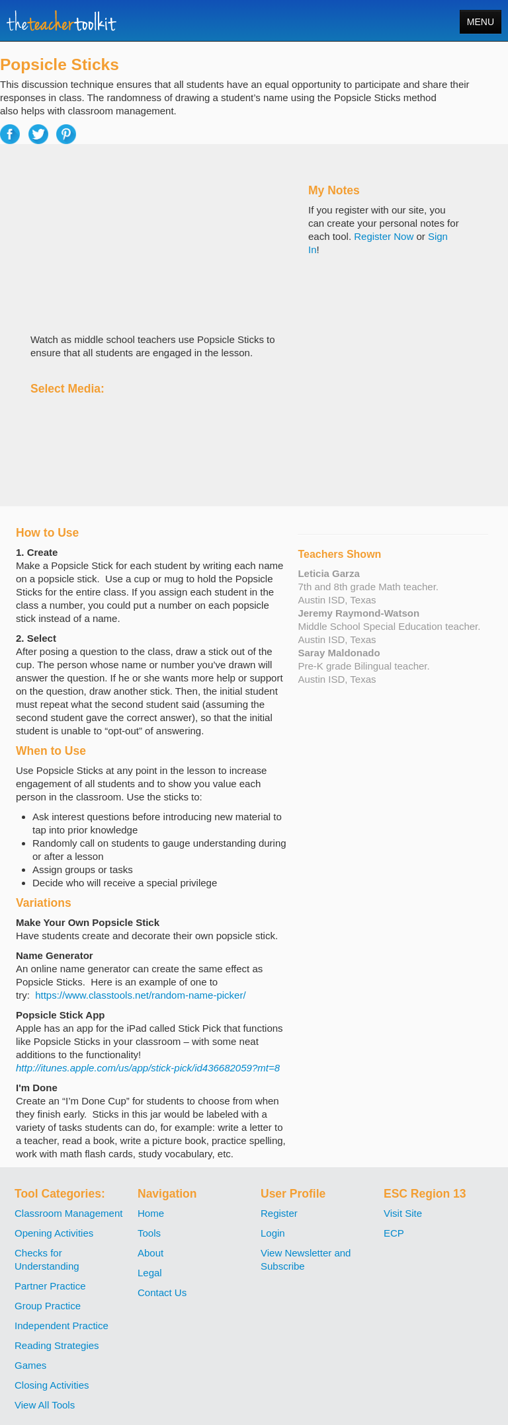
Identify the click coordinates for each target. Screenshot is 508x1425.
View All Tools (45, 1404)
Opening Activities (54, 1233)
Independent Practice (61, 1325)
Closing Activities (52, 1385)
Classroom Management (68, 1213)
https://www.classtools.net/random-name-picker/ (140, 995)
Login (273, 1233)
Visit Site (403, 1213)
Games (30, 1365)
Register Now (383, 236)
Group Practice (48, 1305)
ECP (394, 1233)
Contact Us (162, 1292)
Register (279, 1213)
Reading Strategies (57, 1345)
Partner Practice (50, 1285)
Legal (150, 1272)
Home (151, 1213)
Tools (149, 1233)
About (150, 1252)
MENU (480, 22)
